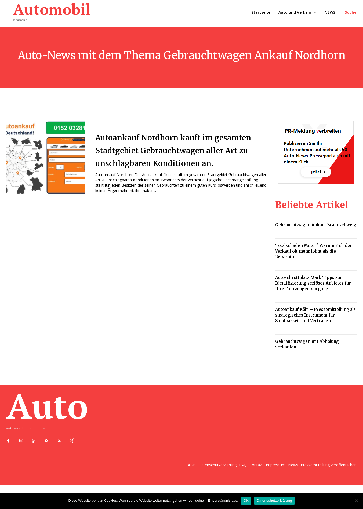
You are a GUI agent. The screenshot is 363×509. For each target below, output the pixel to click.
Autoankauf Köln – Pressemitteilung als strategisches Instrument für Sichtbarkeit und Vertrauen (315, 315)
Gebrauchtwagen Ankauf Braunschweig (315, 224)
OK (246, 501)
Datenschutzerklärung (274, 501)
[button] (351, 12)
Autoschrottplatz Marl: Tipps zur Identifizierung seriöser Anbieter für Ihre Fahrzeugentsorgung (313, 283)
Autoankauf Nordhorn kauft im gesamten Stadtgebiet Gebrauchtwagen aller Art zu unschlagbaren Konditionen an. (177, 150)
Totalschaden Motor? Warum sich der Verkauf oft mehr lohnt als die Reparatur (313, 251)
